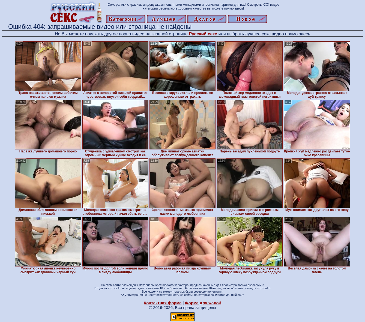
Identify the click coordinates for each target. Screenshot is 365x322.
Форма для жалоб (203, 302)
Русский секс (203, 34)
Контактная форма (163, 302)
